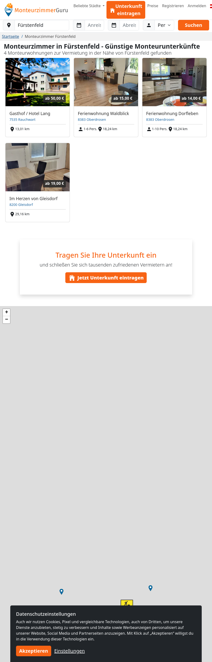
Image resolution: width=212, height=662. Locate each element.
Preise (152, 5)
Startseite (10, 36)
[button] (150, 588)
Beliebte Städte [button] (87, 5)
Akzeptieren (33, 651)
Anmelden (197, 5)
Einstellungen (69, 651)
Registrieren (173, 5)
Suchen (193, 25)
